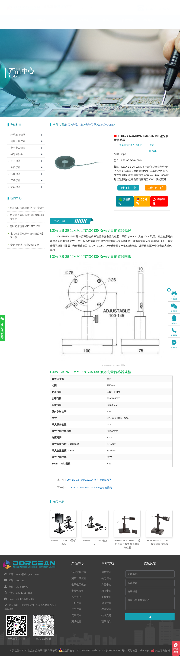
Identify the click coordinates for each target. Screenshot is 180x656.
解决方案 (127, 23)
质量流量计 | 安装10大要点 (24, 244)
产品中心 (62, 23)
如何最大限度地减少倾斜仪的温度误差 (27, 217)
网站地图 (132, 650)
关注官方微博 (160, 650)
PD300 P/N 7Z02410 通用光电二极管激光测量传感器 (127, 544)
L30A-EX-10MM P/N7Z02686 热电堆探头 (89, 487)
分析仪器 (15, 167)
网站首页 (18, 23)
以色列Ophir (105, 124)
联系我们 (40, 34)
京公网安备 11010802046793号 (78, 650)
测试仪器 (15, 186)
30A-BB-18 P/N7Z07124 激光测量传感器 (89, 479)
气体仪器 (15, 173)
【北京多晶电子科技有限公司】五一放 (27, 235)
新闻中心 (83, 23)
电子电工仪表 (18, 147)
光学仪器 (90, 124)
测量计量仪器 (18, 141)
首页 (67, 124)
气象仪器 (15, 180)
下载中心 (105, 23)
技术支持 (18, 34)
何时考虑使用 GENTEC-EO (25, 226)
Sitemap (144, 650)
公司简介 (40, 23)
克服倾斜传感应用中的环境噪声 (27, 207)
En (168, 2)
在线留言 (149, 23)
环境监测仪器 (18, 134)
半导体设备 (17, 154)
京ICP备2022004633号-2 (112, 650)
